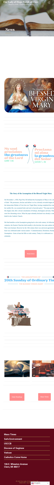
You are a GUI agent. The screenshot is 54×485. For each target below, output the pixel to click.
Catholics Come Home (13, 457)
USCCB (6, 443)
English (35, 483)
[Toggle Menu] (48, 2)
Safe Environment (11, 439)
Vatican (6, 453)
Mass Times (8, 434)
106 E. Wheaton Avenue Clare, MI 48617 (17, 465)
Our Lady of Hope (26, 481)
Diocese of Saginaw (12, 448)
